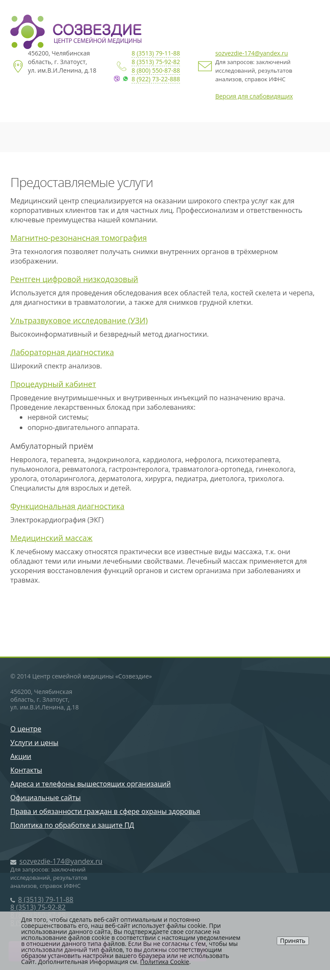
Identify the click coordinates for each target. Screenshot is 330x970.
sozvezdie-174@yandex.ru (251, 53)
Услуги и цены (34, 742)
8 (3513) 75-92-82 (155, 62)
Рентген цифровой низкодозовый (74, 279)
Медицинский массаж (51, 538)
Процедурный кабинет (53, 384)
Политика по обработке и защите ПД (72, 825)
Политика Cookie (164, 962)
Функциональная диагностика (67, 506)
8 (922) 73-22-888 (155, 79)
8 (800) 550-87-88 (155, 70)
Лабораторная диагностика (62, 352)
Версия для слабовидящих (254, 96)
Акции (20, 756)
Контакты (26, 770)
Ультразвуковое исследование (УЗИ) (79, 320)
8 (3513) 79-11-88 (155, 53)
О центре (25, 729)
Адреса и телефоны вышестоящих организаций (90, 784)
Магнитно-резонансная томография (78, 238)
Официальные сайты (45, 797)
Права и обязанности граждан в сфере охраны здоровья (105, 811)
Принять (293, 940)
